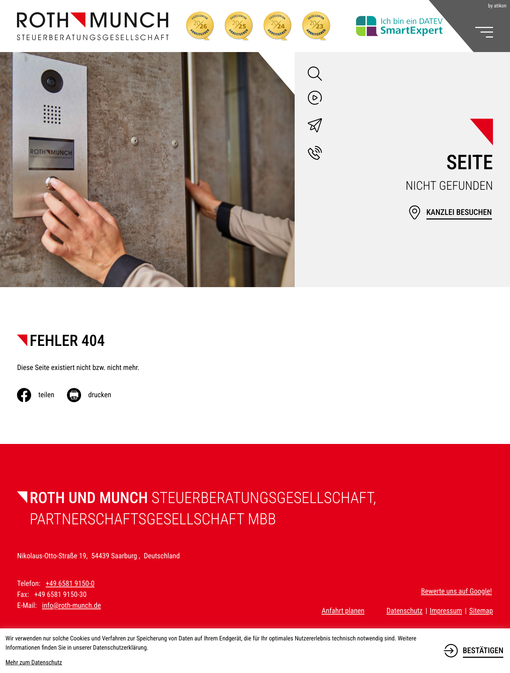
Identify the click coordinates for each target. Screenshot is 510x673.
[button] (314, 154)
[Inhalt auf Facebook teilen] (42, 395)
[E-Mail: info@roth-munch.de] (314, 127)
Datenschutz (404, 611)
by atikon (497, 6)
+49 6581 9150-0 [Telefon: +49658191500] (70, 584)
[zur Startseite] (93, 26)
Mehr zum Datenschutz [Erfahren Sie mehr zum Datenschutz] (34, 662)
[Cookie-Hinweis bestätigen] (473, 649)
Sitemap (481, 611)
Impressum (446, 611)
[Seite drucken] (95, 395)
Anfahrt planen (343, 611)
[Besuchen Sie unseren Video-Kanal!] (314, 99)
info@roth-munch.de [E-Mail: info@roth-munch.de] (71, 605)
